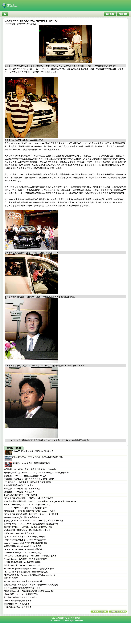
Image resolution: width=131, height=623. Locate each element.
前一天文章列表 (99, 611)
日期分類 (110, 14)
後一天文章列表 (118, 611)
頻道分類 (123, 14)
